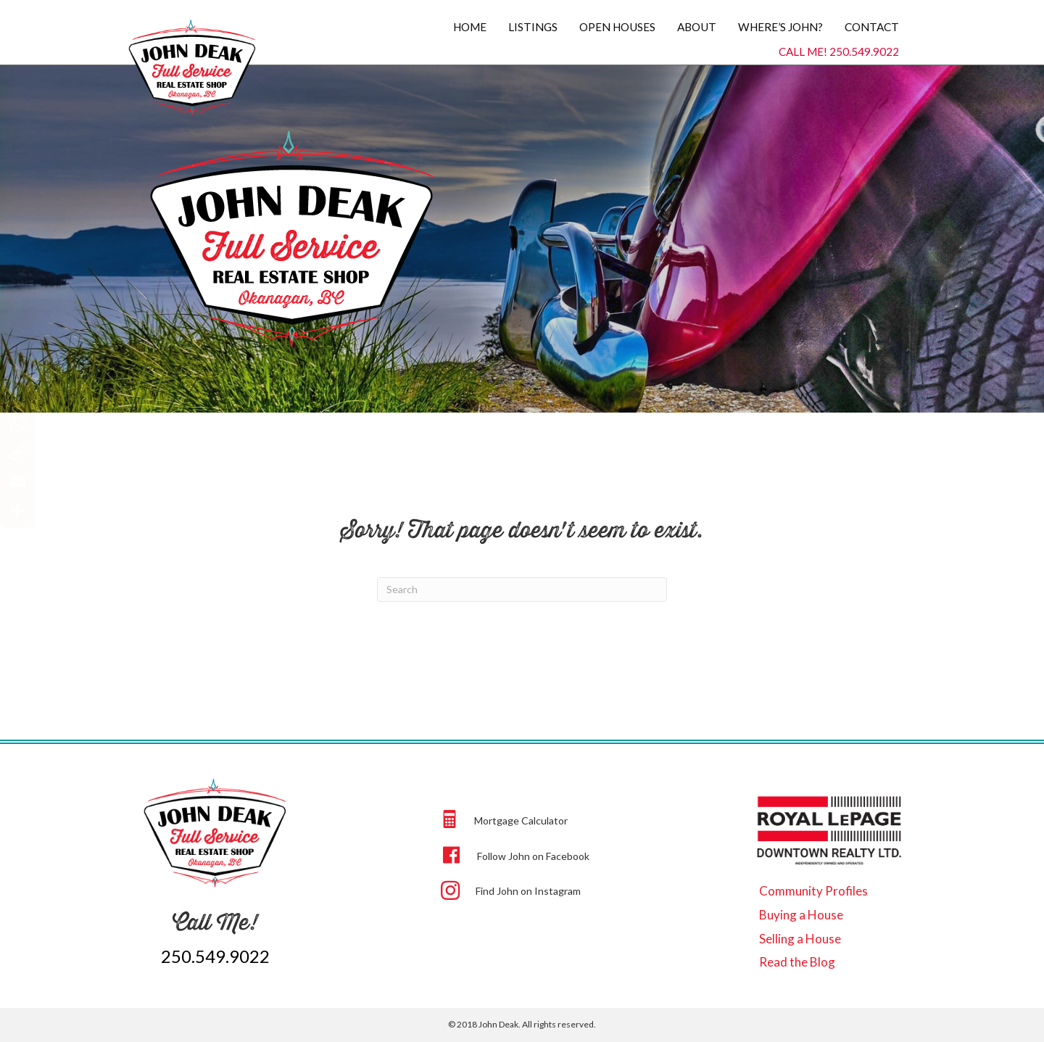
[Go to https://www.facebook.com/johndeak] (581, 854)
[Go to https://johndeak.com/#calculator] (581, 819)
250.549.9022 (215, 956)
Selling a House (800, 938)
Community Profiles (813, 890)
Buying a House (801, 914)
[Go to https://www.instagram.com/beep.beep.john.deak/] (581, 890)
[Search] (522, 589)
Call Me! (215, 921)
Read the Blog (797, 961)
